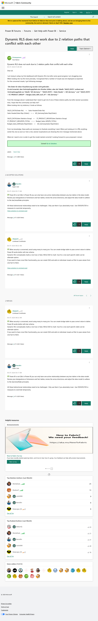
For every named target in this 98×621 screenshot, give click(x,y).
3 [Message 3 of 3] (13, 275)
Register (66, 12)
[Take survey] (14, 462)
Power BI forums (13, 30)
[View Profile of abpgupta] (15, 239)
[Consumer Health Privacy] (26, 614)
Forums (27, 30)
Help (81, 12)
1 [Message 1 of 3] (13, 157)
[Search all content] (71, 17)
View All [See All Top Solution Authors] (10, 513)
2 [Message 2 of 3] (13, 217)
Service (62, 30)
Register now (68, 23)
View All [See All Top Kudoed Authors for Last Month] (10, 556)
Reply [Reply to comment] (86, 224)
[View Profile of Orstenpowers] (16, 57)
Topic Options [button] (84, 48)
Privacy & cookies (6, 603)
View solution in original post (17, 211)
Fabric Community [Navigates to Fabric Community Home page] (23, 3)
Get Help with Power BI (45, 30)
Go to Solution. (52, 143)
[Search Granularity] (37, 17)
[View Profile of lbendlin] (18, 184)
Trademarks (4, 610)
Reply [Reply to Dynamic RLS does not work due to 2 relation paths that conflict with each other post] (86, 164)
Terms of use (5, 607)
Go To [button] (88, 12)
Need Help (16, 151)
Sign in (74, 12)
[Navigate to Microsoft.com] (7, 3)
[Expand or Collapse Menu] (3, 8)
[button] (72, 48)
